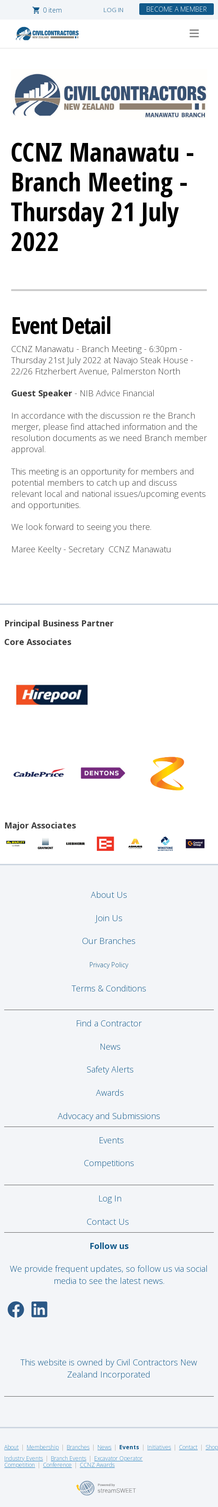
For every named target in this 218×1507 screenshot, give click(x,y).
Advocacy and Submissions (109, 1115)
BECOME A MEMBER (176, 9)
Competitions (109, 1162)
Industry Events (23, 1458)
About (11, 1447)
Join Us (109, 917)
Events (111, 1140)
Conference (57, 1465)
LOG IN (113, 10)
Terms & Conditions (109, 988)
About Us (109, 894)
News (110, 1046)
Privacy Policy (108, 964)
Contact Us (109, 1221)
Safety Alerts (110, 1069)
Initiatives (159, 1447)
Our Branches (109, 940)
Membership (43, 1447)
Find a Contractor (109, 1023)
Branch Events (68, 1458)
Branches (78, 1447)
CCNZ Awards (97, 1465)
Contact (188, 1447)
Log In (110, 1198)
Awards (110, 1092)
